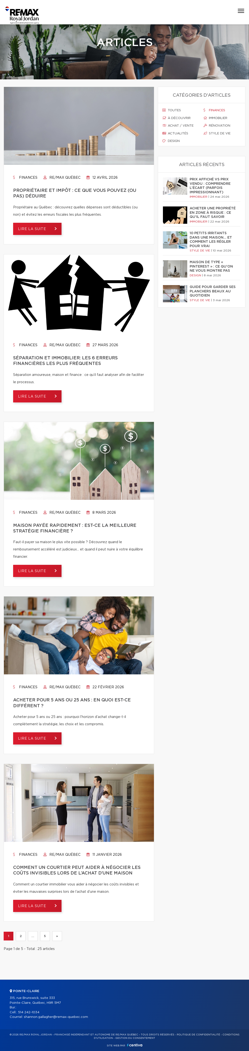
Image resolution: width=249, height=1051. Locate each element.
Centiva (134, 1045)
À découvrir (176, 118)
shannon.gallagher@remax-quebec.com (56, 1017)
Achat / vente (178, 125)
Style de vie (217, 133)
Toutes (171, 110)
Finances (25, 177)
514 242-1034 (28, 1012)
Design (171, 141)
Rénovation (217, 125)
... (32, 936)
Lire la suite (32, 229)
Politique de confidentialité (198, 1034)
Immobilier (215, 118)
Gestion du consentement (135, 1038)
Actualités (175, 133)
